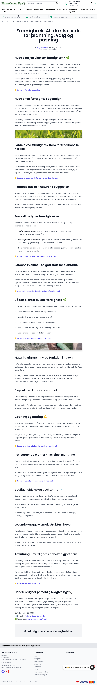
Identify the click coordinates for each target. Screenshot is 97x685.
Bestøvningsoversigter (41, 672)
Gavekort (84, 9)
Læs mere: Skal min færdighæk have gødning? (37, 446)
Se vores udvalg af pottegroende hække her (36, 481)
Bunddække (18, 9)
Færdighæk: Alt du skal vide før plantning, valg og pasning (33, 21)
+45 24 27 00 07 (9, 665)
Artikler (92, 9)
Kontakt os (37, 667)
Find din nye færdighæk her (29, 583)
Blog (8, 21)
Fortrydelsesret (39, 661)
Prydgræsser (62, 9)
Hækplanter (50, 9)
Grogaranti (37, 664)
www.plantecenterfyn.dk (36, 619)
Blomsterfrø (38, 9)
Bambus (29, 9)
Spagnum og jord (73, 10)
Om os (36, 669)
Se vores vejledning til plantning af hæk (34, 338)
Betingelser (37, 659)
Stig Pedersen (42, 47)
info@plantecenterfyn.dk (34, 616)
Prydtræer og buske (7, 10)
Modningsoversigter (40, 675)
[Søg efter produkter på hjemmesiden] (42, 3)
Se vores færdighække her (28, 90)
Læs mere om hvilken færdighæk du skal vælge (37, 256)
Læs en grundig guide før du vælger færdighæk (37, 178)
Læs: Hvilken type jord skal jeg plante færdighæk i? (39, 291)
